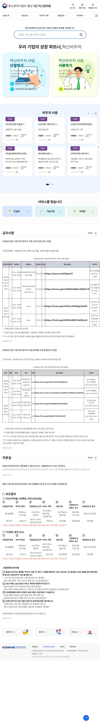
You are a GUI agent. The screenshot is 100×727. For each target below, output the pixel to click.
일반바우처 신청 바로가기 (25, 84)
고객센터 (79, 15)
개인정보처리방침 (49, 647)
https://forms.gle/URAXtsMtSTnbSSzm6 (66, 320)
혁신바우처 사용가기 (72, 89)
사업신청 (24, 15)
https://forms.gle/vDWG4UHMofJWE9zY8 (67, 289)
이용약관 (35, 647)
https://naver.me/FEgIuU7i (59, 273)
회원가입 (82, 8)
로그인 (72, 8)
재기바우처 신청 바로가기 (25, 89)
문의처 (62, 647)
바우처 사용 (44, 15)
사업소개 (5, 15)
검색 (81, 34)
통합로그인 (93, 8)
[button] (47, 184)
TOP (86, 718)
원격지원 (73, 647)
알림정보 (61, 15)
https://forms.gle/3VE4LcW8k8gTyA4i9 (66, 306)
